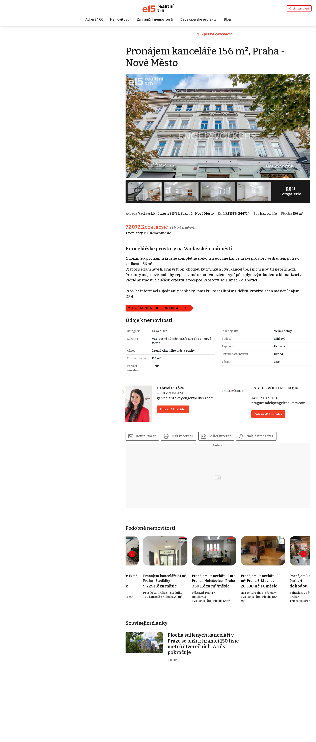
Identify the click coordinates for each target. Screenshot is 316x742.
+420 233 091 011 (267, 399)
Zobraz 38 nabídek (179, 410)
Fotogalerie (291, 188)
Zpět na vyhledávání (221, 35)
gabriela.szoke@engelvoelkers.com (191, 399)
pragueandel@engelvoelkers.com (281, 404)
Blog (227, 19)
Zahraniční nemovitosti (155, 19)
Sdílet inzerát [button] (228, 436)
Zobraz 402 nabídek (271, 415)
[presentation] (139, 554)
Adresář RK (94, 19)
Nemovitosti (120, 19)
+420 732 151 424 (176, 394)
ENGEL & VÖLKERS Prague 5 (278, 389)
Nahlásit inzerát (268, 436)
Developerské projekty (198, 19)
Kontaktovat (153, 436)
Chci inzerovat (299, 8)
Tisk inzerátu (190, 436)
